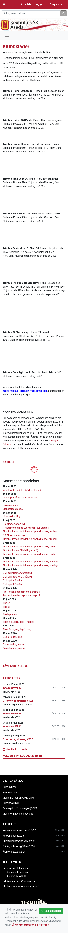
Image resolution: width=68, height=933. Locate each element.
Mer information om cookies (18, 813)
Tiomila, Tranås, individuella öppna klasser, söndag (30, 561)
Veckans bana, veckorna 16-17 (19, 830)
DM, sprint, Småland (13, 580)
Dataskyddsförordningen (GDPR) (20, 808)
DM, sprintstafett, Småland (17, 572)
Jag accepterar (51, 910)
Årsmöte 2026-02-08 (14, 851)
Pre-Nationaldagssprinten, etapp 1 (21, 591)
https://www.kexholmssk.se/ (23, 886)
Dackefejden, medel (13, 644)
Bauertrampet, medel (14, 648)
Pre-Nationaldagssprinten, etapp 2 (21, 595)
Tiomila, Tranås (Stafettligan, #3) (20, 550)
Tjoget (6, 603)
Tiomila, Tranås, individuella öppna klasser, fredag (30, 531)
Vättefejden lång (11, 516)
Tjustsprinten (10, 614)
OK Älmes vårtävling (14, 523)
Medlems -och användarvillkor (19, 797)
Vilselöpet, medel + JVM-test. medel (23, 490)
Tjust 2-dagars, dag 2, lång (17, 629)
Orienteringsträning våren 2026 (19, 841)
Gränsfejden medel (13, 508)
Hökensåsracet (11, 505)
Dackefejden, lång (12, 636)
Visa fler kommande (15, 749)
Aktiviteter (26, 4)
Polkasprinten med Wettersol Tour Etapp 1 (26, 527)
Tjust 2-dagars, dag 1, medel (18, 621)
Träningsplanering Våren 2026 (19, 846)
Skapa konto (57, 4)
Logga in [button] (40, 4)
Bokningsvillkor (11, 803)
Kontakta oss (10, 792)
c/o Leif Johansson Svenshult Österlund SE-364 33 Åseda (18, 872)
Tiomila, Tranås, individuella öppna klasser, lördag (29, 546)
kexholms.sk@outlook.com (21, 881)
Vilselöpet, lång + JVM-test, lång (20, 497)
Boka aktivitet (10, 787)
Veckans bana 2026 (13, 835)
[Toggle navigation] (7, 35)
